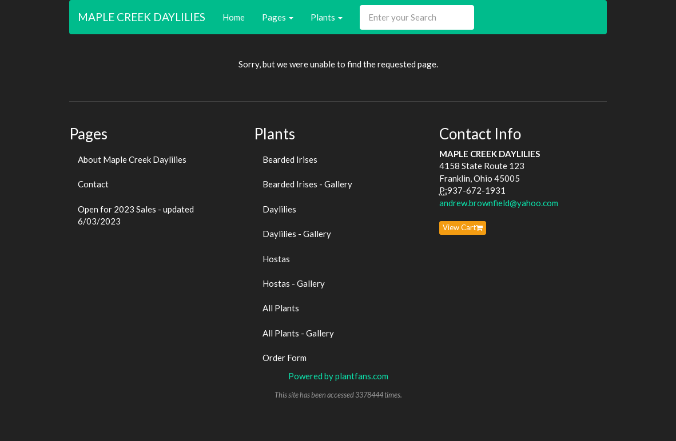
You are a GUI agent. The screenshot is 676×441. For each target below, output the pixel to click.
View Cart (463, 227)
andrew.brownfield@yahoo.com (498, 203)
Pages (277, 17)
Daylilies (279, 209)
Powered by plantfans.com (338, 376)
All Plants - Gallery (298, 333)
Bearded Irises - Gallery (307, 184)
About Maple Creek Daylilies (132, 159)
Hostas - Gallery (294, 283)
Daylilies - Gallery (297, 233)
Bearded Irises (290, 159)
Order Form (285, 357)
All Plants (281, 308)
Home (233, 17)
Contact (93, 184)
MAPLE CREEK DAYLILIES (141, 16)
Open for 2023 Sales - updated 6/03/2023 (136, 215)
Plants (327, 17)
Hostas (276, 259)
